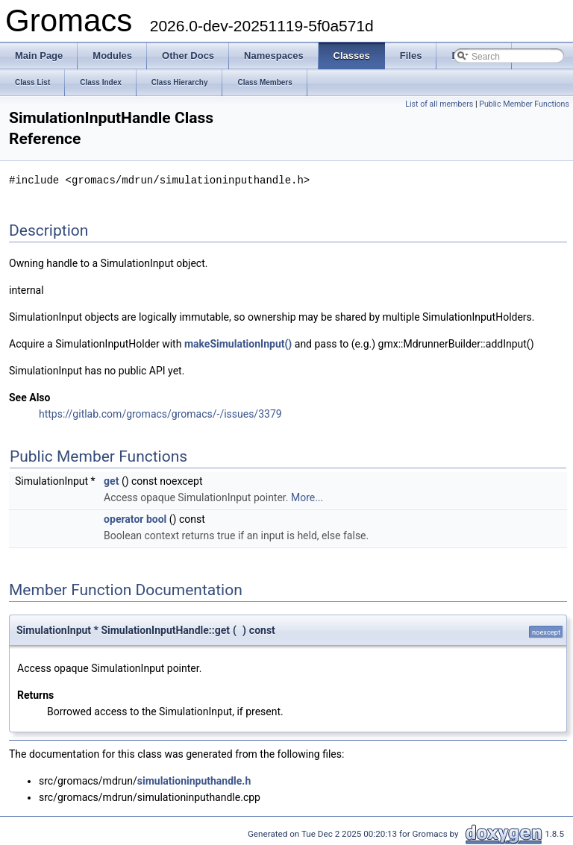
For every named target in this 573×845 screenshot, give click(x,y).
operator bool (135, 518)
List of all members (439, 104)
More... (307, 497)
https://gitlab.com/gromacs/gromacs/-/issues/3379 (160, 413)
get (111, 480)
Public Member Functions (524, 104)
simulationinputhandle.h (194, 780)
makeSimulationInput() (238, 343)
